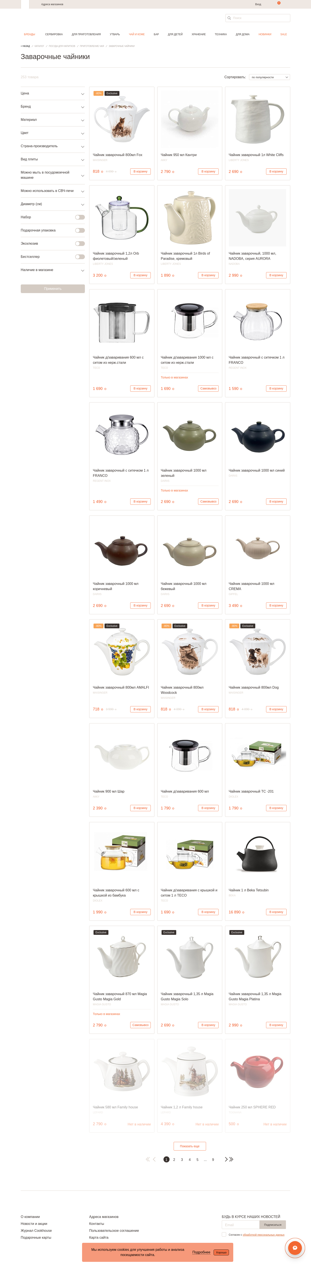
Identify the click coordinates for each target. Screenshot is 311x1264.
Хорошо (221, 1252)
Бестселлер (50, 256)
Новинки (265, 34)
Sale (283, 34)
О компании (30, 1217)
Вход (258, 4)
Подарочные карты (36, 1237)
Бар (156, 34)
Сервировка (54, 34)
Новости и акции (34, 1224)
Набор (50, 217)
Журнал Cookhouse (36, 1230)
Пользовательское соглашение (114, 1230)
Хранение (199, 34)
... (205, 1160)
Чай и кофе (137, 34)
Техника (221, 34)
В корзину (141, 171)
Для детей (175, 34)
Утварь (115, 34)
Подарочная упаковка (50, 230)
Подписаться (272, 1224)
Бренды (29, 34)
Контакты (96, 1224)
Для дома (242, 34)
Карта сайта (98, 1237)
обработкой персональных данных (263, 1234)
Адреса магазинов (52, 4)
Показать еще (189, 1146)
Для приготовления (86, 34)
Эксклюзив (50, 243)
